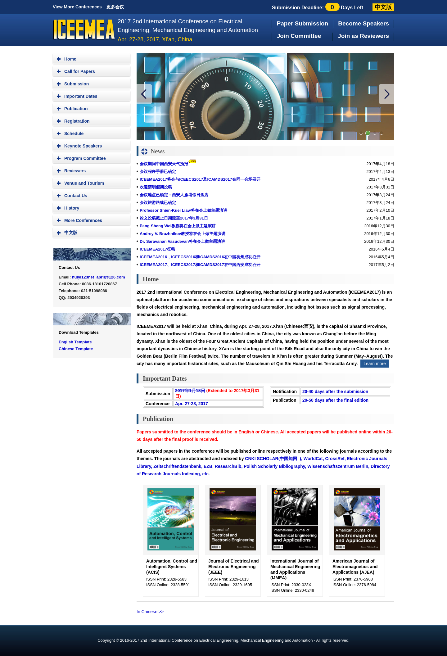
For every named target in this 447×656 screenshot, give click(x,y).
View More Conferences (77, 6)
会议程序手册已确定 (158, 171)
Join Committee (299, 36)
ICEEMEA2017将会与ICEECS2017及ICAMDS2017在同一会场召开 (200, 179)
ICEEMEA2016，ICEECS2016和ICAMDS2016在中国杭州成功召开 (200, 257)
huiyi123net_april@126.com (98, 277)
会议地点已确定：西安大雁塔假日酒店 (174, 194)
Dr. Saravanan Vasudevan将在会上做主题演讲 (182, 241)
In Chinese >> (150, 611)
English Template (75, 342)
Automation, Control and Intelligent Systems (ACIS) (171, 567)
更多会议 (115, 7)
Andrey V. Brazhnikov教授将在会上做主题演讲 (182, 233)
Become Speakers (363, 23)
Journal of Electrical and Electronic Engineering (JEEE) (233, 567)
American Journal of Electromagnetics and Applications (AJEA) (355, 567)
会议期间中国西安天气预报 (164, 163)
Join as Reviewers (363, 36)
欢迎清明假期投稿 (156, 187)
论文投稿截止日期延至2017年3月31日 (174, 218)
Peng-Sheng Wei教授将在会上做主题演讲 (178, 226)
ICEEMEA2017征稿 (157, 249)
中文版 (383, 7)
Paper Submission (302, 23)
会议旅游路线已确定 (158, 202)
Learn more (374, 363)
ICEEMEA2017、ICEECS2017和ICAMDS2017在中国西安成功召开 (200, 264)
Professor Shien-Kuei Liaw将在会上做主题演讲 (183, 210)
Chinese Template (76, 348)
